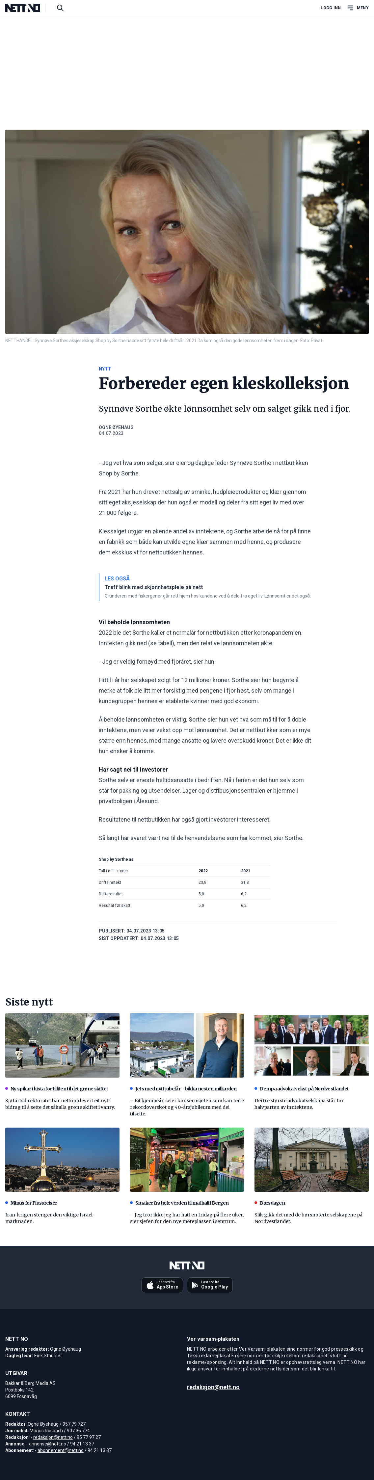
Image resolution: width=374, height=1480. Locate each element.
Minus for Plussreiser (31, 1203)
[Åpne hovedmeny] (357, 8)
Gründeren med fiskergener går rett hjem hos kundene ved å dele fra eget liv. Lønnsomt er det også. (208, 596)
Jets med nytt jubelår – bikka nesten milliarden (183, 1089)
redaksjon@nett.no (53, 1437)
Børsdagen (269, 1203)
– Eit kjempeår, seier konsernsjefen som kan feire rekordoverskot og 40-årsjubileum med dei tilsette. (187, 1107)
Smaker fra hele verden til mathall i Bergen (179, 1203)
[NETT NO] (28, 8)
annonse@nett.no (47, 1443)
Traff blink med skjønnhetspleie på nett (154, 587)
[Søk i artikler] (60, 8)
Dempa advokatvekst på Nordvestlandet (301, 1089)
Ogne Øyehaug (116, 427)
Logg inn (331, 8)
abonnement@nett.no (61, 1450)
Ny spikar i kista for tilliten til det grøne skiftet (56, 1089)
